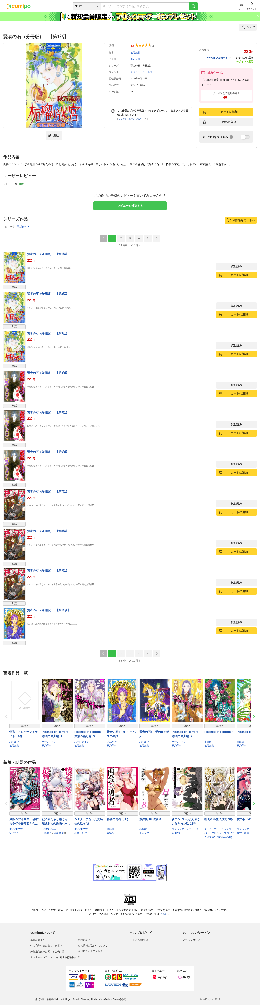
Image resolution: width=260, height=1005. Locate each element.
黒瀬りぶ (59, 833)
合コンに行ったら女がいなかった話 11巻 (186, 821)
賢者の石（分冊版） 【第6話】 (48, 451)
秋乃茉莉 (135, 52)
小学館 (143, 829)
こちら (164, 914)
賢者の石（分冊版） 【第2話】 (48, 293)
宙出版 (208, 741)
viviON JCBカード (219, 57)
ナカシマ (144, 833)
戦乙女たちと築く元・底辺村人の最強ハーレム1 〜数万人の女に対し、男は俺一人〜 (57, 822)
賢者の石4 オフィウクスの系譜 (122, 734)
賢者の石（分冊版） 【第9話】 (48, 570)
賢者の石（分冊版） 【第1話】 (48, 254)
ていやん (14, 833)
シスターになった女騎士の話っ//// (88, 821)
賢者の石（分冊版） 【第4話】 (48, 372)
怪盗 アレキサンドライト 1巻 (23, 734)
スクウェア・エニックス (185, 829)
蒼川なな (177, 833)
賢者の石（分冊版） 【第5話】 (48, 412)
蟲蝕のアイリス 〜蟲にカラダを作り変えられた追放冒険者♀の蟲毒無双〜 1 (24, 822)
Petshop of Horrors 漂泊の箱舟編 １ (56, 734)
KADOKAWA (16, 829)
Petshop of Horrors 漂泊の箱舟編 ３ (89, 734)
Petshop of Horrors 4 (218, 731)
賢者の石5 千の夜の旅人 (154, 734)
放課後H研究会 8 (150, 819)
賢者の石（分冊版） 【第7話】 (48, 491)
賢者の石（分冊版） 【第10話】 (48, 610)
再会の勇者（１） (118, 819)
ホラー (151, 72)
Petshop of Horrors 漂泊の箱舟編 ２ (186, 734)
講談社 (110, 829)
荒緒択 (110, 833)
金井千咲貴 (243, 833)
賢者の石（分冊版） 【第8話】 (48, 531)
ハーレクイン (49, 741)
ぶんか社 (135, 59)
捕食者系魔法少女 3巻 (218, 819)
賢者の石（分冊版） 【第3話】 (48, 333)
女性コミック (137, 72)
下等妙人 (47, 833)
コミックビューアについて (132, 119)
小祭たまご (80, 833)
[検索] (193, 6)
